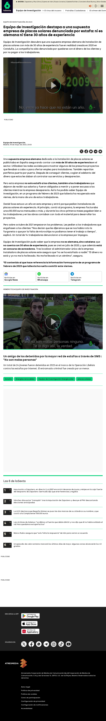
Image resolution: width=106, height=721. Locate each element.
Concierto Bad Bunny (87, 2)
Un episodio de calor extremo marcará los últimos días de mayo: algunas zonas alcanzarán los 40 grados (58, 545)
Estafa (8, 379)
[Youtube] (68, 646)
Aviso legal (25, 687)
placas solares (84, 379)
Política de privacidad (30, 690)
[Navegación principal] (102, 6)
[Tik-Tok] (61, 646)
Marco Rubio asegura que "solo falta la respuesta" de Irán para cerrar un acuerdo (51, 533)
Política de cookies (29, 694)
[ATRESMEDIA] (53, 664)
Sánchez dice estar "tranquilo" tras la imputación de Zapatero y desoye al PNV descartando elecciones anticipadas (56, 501)
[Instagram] (54, 646)
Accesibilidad (26, 708)
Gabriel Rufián (72, 2)
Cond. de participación (30, 698)
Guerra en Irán (47, 2)
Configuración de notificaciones (34, 705)
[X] (24, 646)
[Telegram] (46, 646)
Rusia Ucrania (59, 2)
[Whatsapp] (39, 646)
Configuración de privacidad (33, 701)
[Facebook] (31, 646)
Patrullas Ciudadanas (75, 10)
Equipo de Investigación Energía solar (56, 379)
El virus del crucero (52, 10)
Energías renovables (25, 379)
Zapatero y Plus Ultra (32, 2)
